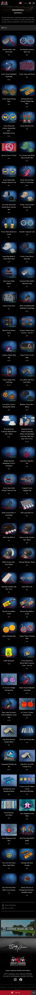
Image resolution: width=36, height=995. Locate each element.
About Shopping (10, 905)
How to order (9, 908)
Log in (25, 3)
